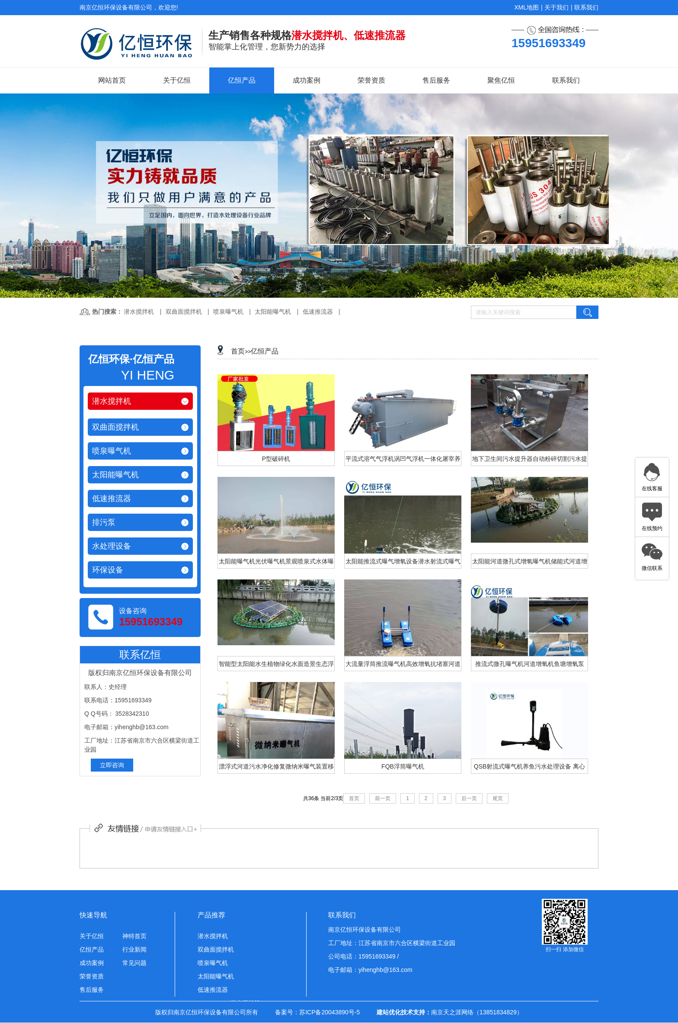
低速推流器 (318, 311)
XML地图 (526, 7)
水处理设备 (111, 546)
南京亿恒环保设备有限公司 (364, 929)
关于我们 (556, 7)
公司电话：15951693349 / (363, 956)
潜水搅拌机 (139, 311)
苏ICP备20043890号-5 (329, 1012)
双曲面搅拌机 (184, 311)
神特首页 (134, 936)
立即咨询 (112, 765)
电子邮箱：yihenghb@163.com (370, 969)
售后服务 (436, 80)
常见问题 (134, 962)
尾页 (498, 798)
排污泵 (103, 522)
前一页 (382, 798)
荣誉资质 (371, 80)
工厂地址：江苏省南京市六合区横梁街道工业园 (391, 942)
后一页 (469, 798)
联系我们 (586, 7)
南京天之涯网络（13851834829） (477, 1012)
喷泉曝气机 (228, 311)
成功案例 (306, 80)
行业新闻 (134, 949)
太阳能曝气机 (273, 311)
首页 (238, 351)
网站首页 (112, 80)
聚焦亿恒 (501, 80)
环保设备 (107, 570)
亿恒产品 (242, 80)
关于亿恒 (177, 80)
